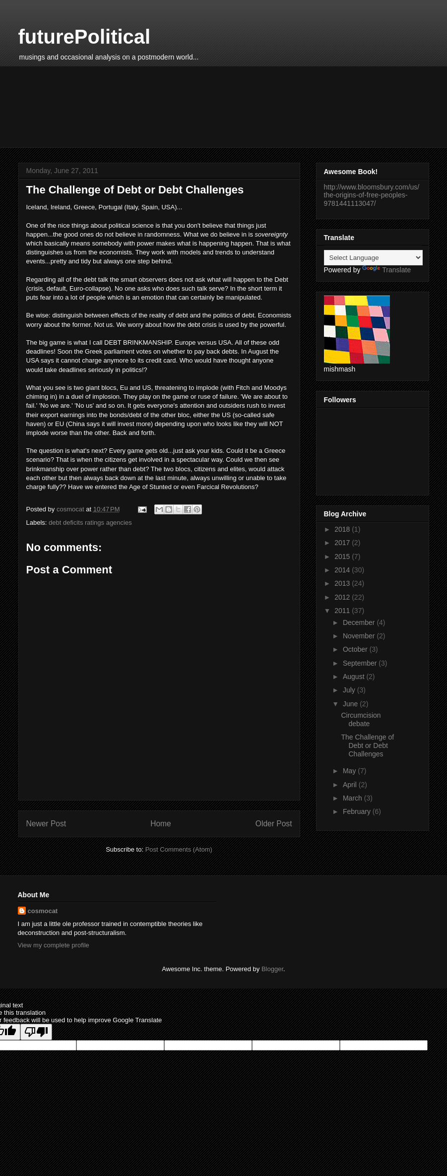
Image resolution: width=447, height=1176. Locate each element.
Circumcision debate (361, 719)
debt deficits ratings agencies (90, 522)
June (351, 704)
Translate (386, 270)
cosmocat (43, 911)
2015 (343, 556)
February (358, 811)
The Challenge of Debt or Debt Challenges (367, 745)
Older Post (273, 823)
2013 (343, 583)
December (360, 622)
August (354, 677)
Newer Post (46, 823)
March (353, 798)
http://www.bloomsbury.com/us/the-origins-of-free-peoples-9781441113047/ (372, 195)
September (361, 663)
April (351, 785)
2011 (343, 611)
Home (160, 823)
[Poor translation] (36, 1032)
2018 (343, 529)
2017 (343, 543)
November (360, 636)
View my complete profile (53, 945)
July (350, 690)
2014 (343, 570)
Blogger (272, 969)
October (356, 649)
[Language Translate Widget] (373, 257)
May (350, 771)
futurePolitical (84, 37)
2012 (343, 597)
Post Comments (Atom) (178, 849)
